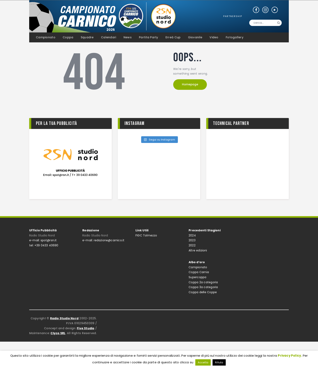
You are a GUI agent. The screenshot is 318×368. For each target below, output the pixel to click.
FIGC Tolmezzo (146, 235)
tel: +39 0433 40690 (44, 245)
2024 (192, 235)
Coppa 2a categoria (203, 282)
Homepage (191, 85)
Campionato (198, 267)
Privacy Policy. (290, 355)
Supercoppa (197, 277)
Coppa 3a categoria (203, 287)
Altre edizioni (198, 250)
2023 (192, 240)
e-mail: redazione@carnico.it (103, 240)
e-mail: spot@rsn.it (43, 240)
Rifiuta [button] (219, 362)
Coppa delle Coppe (203, 292)
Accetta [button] (203, 362)
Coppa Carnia (199, 272)
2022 (192, 245)
